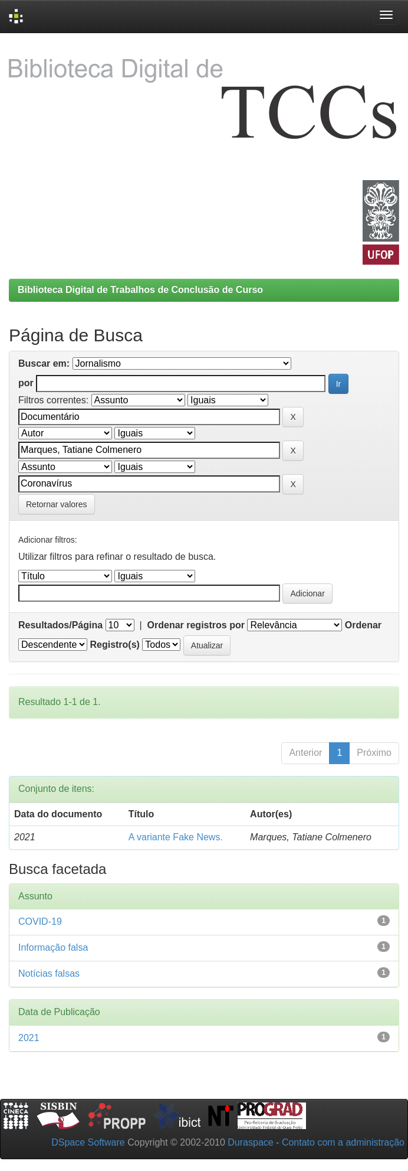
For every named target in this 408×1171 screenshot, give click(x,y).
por (26, 383)
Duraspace (250, 1142)
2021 (29, 1038)
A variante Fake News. (176, 837)
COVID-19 (40, 921)
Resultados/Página (60, 625)
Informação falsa (53, 947)
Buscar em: (44, 363)
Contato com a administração (343, 1142)
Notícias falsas (49, 973)
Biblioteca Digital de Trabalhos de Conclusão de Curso (140, 290)
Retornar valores (56, 504)
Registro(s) (114, 645)
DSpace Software (88, 1142)
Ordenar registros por (196, 625)
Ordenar (363, 625)
